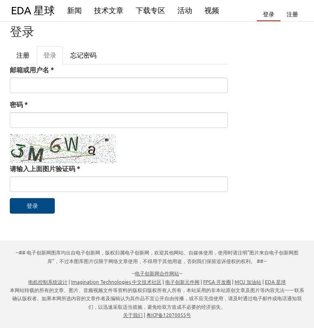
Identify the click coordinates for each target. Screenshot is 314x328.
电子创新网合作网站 (157, 273)
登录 (268, 14)
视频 (211, 10)
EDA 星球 (33, 10)
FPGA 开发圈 (217, 282)
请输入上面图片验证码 (45, 168)
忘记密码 (83, 55)
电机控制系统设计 (47, 282)
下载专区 (150, 10)
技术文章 (108, 10)
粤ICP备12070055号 (168, 315)
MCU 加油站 (248, 282)
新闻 (74, 10)
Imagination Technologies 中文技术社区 (116, 282)
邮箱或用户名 (32, 70)
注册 (292, 14)
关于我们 (133, 315)
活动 (184, 10)
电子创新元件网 (182, 282)
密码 (19, 104)
